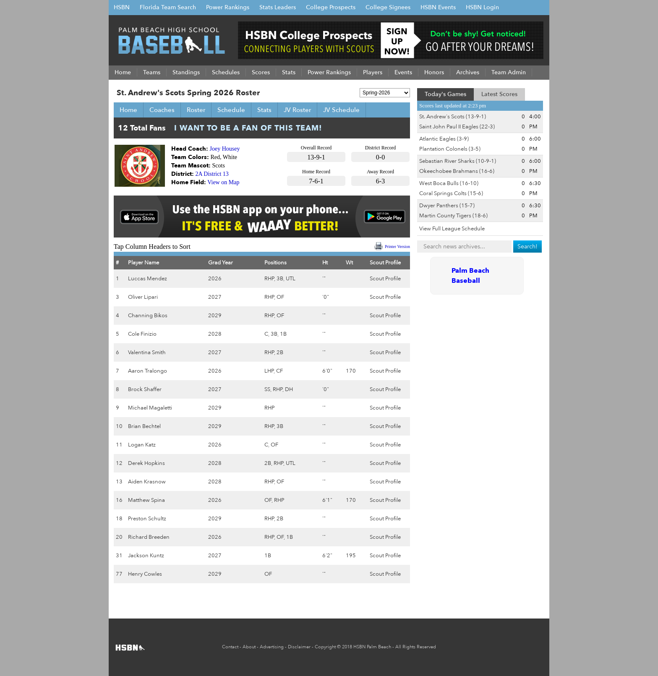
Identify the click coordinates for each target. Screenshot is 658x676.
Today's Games (445, 94)
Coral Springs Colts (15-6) (451, 193)
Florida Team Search (168, 7)
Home (128, 110)
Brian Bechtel (144, 426)
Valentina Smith (147, 352)
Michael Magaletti (150, 408)
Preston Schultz (147, 518)
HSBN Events (438, 7)
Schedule (231, 110)
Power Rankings (227, 7)
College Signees (388, 7)
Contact (230, 647)
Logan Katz (142, 445)
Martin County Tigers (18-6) (453, 215)
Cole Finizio (142, 334)
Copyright (325, 647)
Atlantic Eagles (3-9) (444, 139)
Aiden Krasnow (147, 481)
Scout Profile (385, 278)
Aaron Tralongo (147, 371)
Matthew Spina (146, 500)
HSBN (122, 7)
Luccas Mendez (147, 278)
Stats (264, 110)
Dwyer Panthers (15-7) (447, 205)
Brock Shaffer (145, 389)
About (249, 647)
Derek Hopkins (146, 463)
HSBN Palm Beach (372, 647)
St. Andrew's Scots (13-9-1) (452, 116)
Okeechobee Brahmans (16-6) (456, 171)
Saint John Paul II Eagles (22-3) (457, 127)
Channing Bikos (147, 315)
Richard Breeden (149, 537)
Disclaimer (299, 647)
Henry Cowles (145, 574)
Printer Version (397, 246)
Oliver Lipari (143, 297)
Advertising (272, 647)
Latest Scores (499, 94)
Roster (196, 110)
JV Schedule (341, 110)
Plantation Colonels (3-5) (449, 149)
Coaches (162, 110)
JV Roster (297, 110)
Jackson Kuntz (146, 555)
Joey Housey (225, 149)
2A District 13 (212, 174)
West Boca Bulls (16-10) (448, 183)
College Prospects (330, 7)
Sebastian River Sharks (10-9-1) (457, 161)
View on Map (223, 182)
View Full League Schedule (452, 228)
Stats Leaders (277, 7)
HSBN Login (482, 7)
